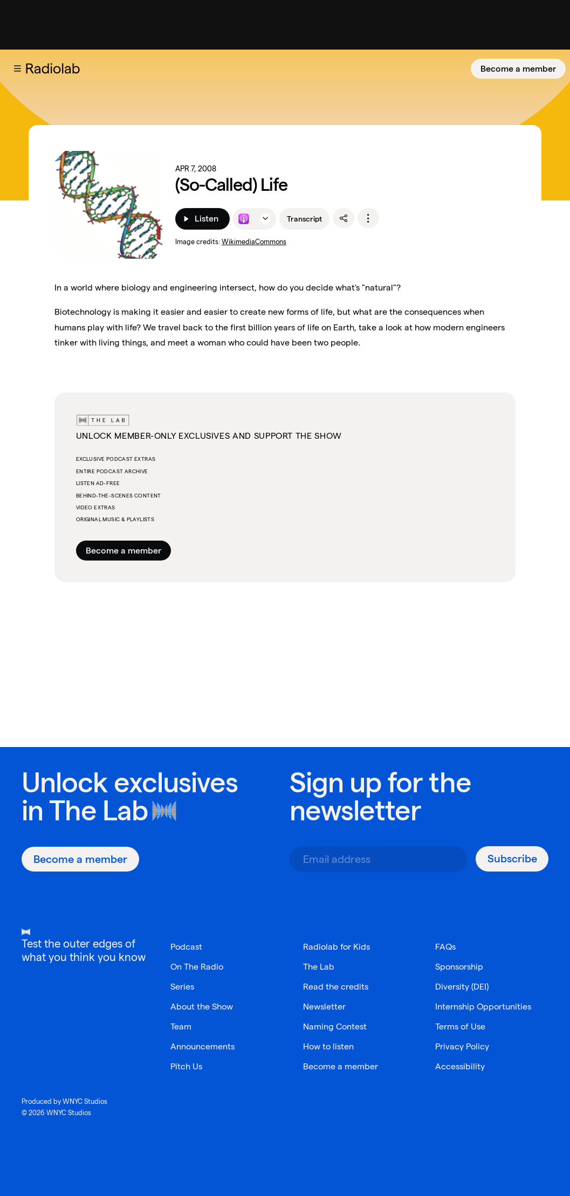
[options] (368, 218)
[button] (17, 68)
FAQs (445, 946)
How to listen (328, 1046)
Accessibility (460, 1066)
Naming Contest (335, 1026)
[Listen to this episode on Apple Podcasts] (244, 219)
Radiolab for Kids (336, 946)
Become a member (518, 68)
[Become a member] (518, 69)
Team (180, 1026)
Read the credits (335, 986)
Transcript (304, 219)
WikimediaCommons (254, 241)
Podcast (186, 946)
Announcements (202, 1046)
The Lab (98, 810)
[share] (343, 218)
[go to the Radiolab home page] (55, 68)
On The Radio (196, 966)
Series (182, 986)
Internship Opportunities (483, 1006)
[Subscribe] (512, 859)
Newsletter (324, 1006)
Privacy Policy (462, 1046)
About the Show (201, 1006)
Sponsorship (459, 966)
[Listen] (202, 219)
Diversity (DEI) (462, 986)
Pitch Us (186, 1066)
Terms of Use (460, 1026)
